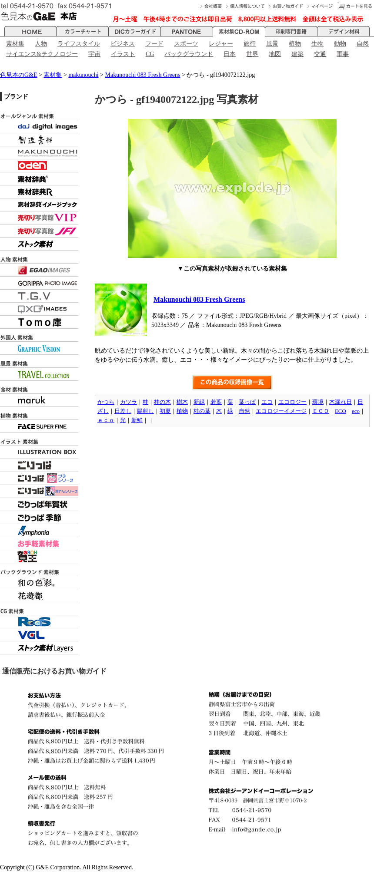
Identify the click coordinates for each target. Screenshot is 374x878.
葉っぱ (247, 402)
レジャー (221, 43)
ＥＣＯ (320, 411)
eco (356, 411)
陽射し (145, 411)
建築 (297, 54)
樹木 (182, 402)
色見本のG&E (18, 75)
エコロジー (292, 402)
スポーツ (186, 43)
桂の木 (162, 402)
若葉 (216, 402)
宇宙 (94, 54)
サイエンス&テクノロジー (42, 54)
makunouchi (83, 75)
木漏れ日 (340, 402)
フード (154, 43)
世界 (252, 54)
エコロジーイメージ (281, 411)
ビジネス (122, 43)
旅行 (250, 43)
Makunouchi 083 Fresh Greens (142, 75)
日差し (122, 411)
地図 (275, 54)
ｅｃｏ (105, 420)
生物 (317, 43)
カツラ (128, 402)
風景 (272, 43)
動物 (340, 43)
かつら (105, 402)
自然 (363, 43)
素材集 (15, 43)
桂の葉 (202, 411)
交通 (320, 54)
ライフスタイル (78, 43)
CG (150, 54)
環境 (318, 402)
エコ (267, 402)
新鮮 (137, 420)
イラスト (123, 54)
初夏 (165, 411)
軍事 (343, 54)
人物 (41, 43)
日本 (230, 54)
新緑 (199, 402)
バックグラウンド (188, 54)
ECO (340, 411)
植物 (295, 43)
